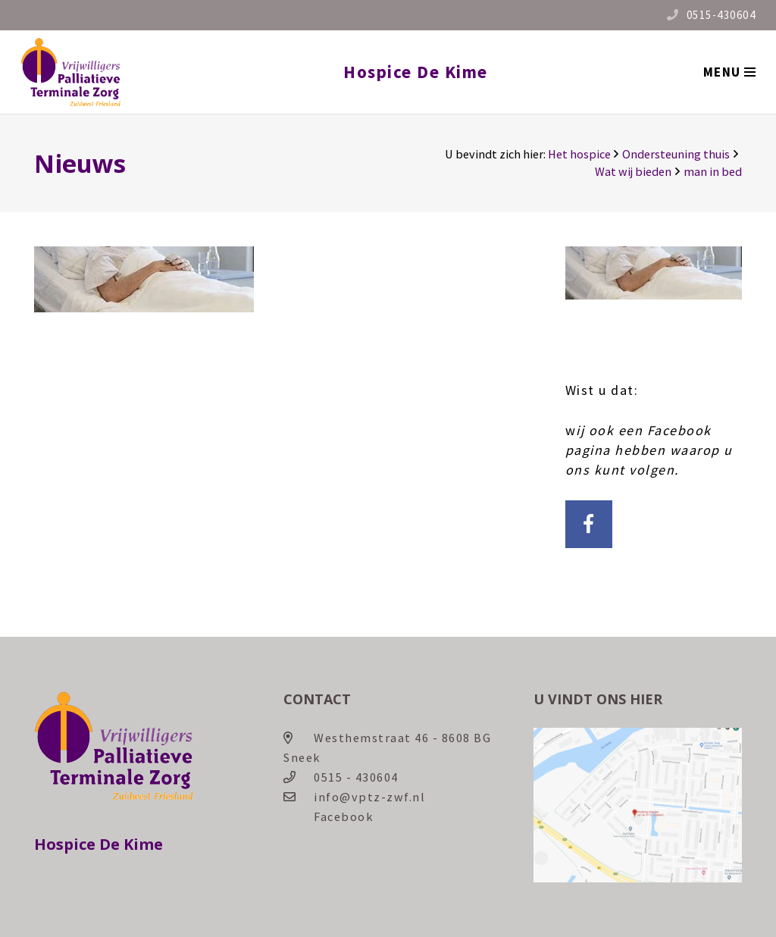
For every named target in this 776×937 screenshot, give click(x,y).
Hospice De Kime (415, 72)
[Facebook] (589, 524)
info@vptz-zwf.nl (369, 796)
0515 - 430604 (356, 777)
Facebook (343, 816)
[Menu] (729, 72)
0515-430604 (721, 15)
